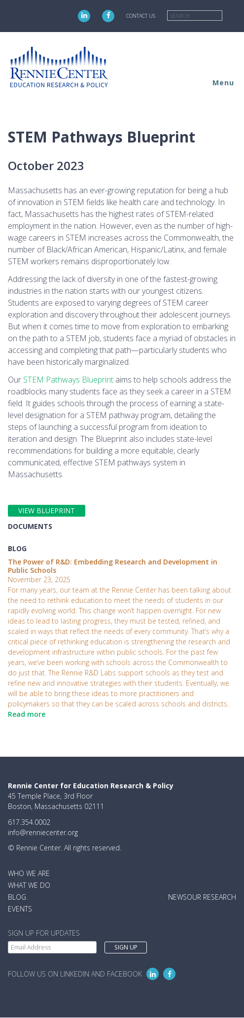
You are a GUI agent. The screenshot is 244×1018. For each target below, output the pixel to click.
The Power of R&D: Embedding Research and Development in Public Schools (112, 566)
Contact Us (140, 15)
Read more (26, 714)
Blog (17, 897)
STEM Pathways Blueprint (68, 379)
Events (20, 908)
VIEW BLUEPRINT (46, 510)
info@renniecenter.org (43, 832)
